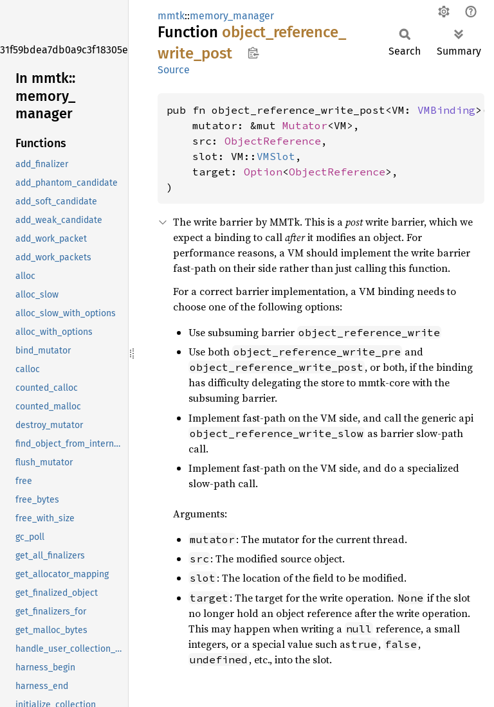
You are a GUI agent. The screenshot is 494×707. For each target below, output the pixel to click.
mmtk (171, 16)
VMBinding (446, 109)
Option (263, 171)
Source (174, 70)
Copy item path (253, 53)
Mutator (304, 125)
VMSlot (276, 156)
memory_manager (232, 16)
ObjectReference (272, 140)
